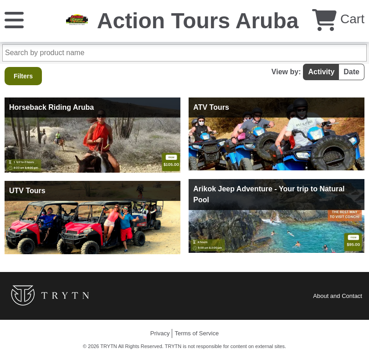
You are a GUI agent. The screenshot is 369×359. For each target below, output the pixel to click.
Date (351, 72)
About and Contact (337, 295)
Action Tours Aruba (198, 21)
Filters (23, 76)
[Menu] (14, 19)
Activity (321, 72)
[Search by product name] (184, 53)
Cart (338, 19)
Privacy (160, 333)
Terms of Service (196, 333)
